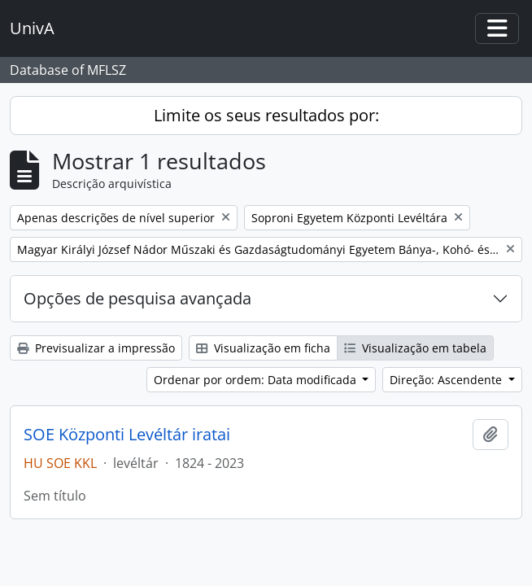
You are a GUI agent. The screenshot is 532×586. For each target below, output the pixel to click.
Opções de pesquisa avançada (137, 298)
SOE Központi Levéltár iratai (127, 434)
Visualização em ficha (263, 348)
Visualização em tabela (415, 348)
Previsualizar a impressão (96, 348)
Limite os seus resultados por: (266, 115)
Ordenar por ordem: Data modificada (257, 379)
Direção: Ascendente (447, 379)
